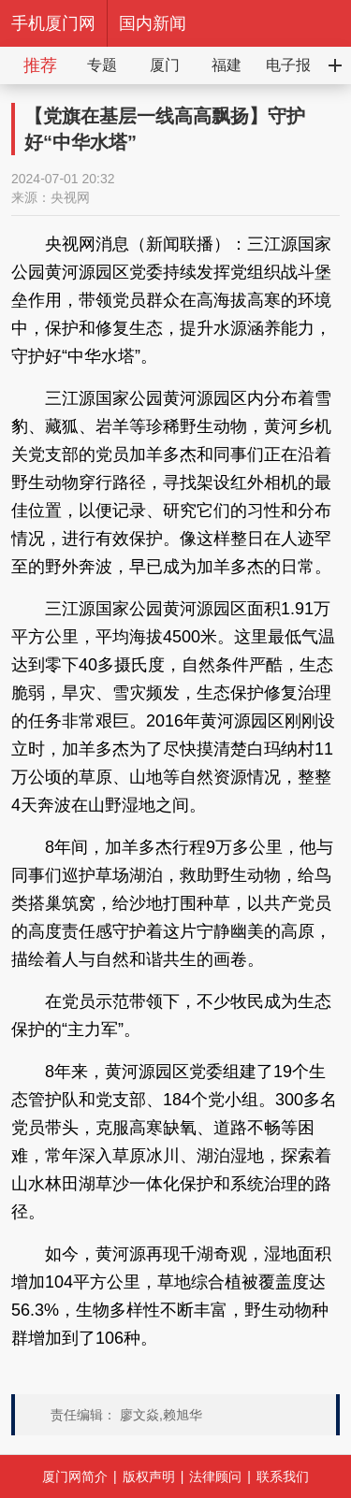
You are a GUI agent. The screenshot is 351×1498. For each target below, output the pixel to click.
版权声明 (149, 1476)
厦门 (165, 65)
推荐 (40, 65)
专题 (102, 65)
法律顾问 (215, 1476)
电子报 (288, 65)
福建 (226, 65)
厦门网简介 (75, 1476)
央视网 (70, 197)
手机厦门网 (53, 23)
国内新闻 (152, 23)
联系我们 (282, 1476)
